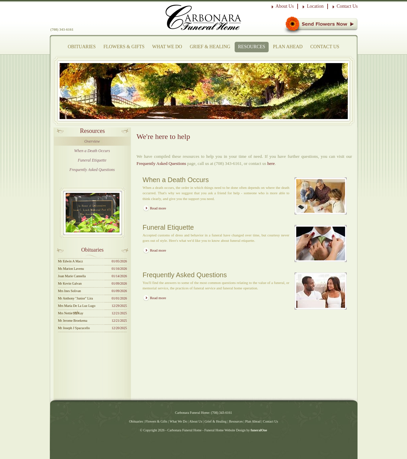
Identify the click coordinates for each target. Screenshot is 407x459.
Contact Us (347, 6)
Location (315, 6)
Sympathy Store (320, 25)
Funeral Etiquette (92, 160)
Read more (158, 208)
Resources (251, 46)
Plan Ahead (288, 46)
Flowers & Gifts (123, 46)
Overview (92, 141)
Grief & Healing (210, 46)
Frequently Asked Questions (92, 169)
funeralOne (259, 430)
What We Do (167, 46)
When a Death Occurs (92, 150)
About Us (285, 6)
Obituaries (82, 46)
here (271, 163)
